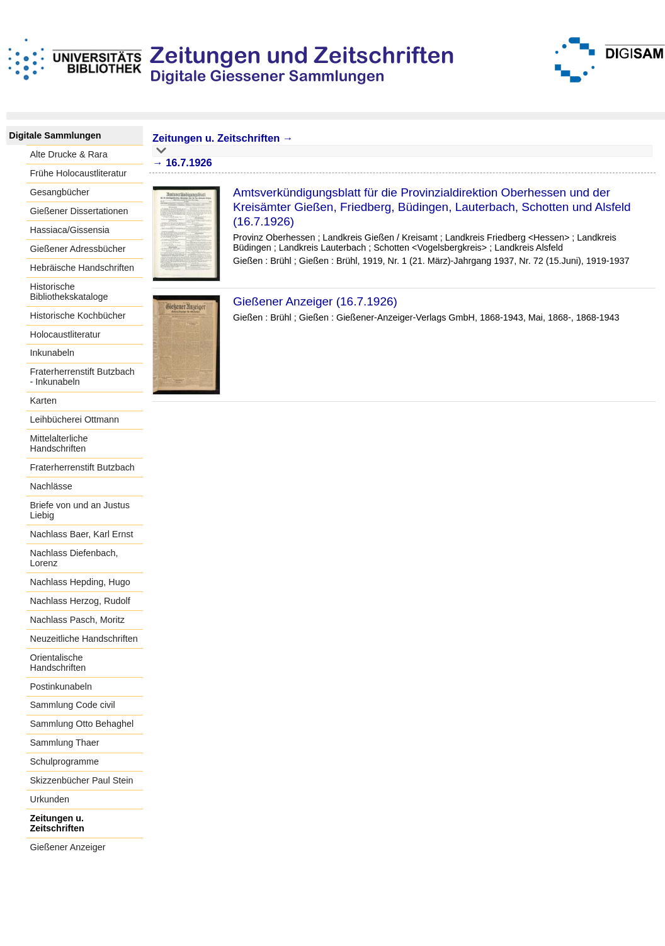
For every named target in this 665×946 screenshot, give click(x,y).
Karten (43, 401)
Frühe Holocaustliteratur (78, 173)
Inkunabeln (52, 353)
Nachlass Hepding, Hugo (80, 582)
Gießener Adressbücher (78, 249)
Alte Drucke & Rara (69, 154)
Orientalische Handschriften (58, 663)
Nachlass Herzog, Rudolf (80, 601)
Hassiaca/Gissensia (70, 230)
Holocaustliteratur (65, 334)
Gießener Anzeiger (68, 847)
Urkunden (49, 799)
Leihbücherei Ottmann (75, 419)
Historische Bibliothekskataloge (69, 292)
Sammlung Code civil (72, 705)
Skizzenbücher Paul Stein (82, 780)
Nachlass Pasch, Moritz (77, 620)
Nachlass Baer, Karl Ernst (82, 534)
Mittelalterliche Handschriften (59, 443)
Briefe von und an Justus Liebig (80, 510)
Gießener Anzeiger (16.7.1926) (315, 301)
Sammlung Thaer (64, 743)
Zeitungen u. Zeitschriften (57, 823)
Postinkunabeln (61, 686)
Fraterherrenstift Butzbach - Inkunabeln (82, 377)
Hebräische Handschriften (82, 268)
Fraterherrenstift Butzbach (82, 467)
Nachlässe (51, 486)
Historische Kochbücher (78, 316)
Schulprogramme (64, 761)
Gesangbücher (59, 192)
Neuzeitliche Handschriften (84, 639)
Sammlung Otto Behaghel (82, 724)
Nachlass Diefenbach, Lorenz (74, 558)
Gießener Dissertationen (79, 211)
